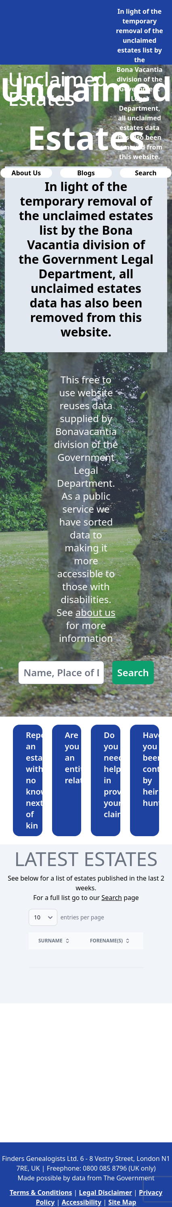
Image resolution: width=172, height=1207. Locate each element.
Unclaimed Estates (57, 88)
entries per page (66, 917)
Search (133, 672)
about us (95, 612)
